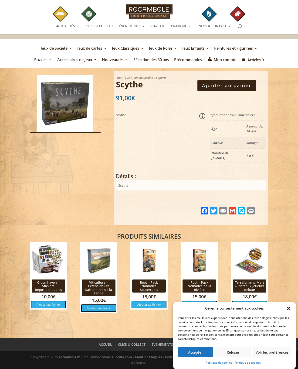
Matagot (252, 143)
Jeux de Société (54, 49)
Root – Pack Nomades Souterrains (149, 286)
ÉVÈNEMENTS (130, 26)
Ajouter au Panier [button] (48, 305)
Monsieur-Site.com (117, 357)
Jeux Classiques (125, 49)
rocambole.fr (69, 357)
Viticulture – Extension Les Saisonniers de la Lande (98, 287)
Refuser (233, 355)
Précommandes (188, 60)
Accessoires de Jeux (74, 60)
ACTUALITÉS (65, 26)
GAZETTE (158, 26)
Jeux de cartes (89, 49)
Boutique (123, 78)
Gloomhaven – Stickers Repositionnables (48, 286)
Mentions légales (148, 357)
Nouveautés (113, 60)
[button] (288, 311)
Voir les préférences (272, 355)
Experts (161, 78)
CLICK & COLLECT (99, 26)
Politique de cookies (219, 366)
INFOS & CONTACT (212, 26)
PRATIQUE (179, 26)
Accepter (195, 355)
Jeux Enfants (193, 49)
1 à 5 (250, 155)
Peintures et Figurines (233, 49)
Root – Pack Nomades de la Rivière (199, 286)
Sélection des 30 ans (151, 60)
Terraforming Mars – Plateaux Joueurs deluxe (249, 286)
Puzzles (40, 60)
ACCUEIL (105, 344)
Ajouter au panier (226, 85)
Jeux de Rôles (161, 49)
